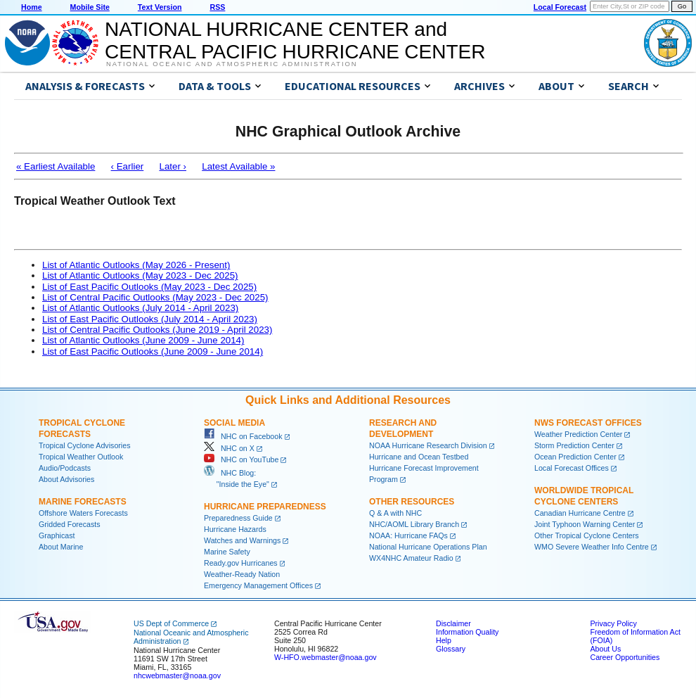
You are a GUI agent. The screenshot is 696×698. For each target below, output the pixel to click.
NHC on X (229, 448)
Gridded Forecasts (70, 524)
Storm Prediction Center (574, 445)
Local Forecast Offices (571, 468)
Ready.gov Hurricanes (241, 563)
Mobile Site (90, 7)
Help (443, 640)
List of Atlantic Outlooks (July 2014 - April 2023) (140, 308)
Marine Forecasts (83, 502)
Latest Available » (238, 166)
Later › (172, 166)
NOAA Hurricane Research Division (428, 445)
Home (31, 7)
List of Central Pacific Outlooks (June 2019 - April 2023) (157, 329)
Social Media (234, 423)
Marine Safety (227, 551)
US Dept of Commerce (171, 623)
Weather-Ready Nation (242, 574)
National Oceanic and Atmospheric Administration (231, 64)
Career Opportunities (624, 657)
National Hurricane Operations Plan (428, 546)
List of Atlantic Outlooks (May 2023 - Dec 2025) (140, 275)
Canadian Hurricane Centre (580, 513)
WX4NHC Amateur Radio (411, 558)
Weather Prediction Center (578, 434)
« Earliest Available (55, 166)
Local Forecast (560, 7)
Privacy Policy (613, 623)
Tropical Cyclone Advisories (85, 445)
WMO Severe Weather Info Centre (591, 546)
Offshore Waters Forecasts (83, 513)
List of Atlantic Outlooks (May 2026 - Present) (136, 265)
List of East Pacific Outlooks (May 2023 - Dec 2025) (149, 286)
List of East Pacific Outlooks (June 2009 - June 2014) (152, 351)
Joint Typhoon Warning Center (584, 524)
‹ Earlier (127, 166)
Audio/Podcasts (65, 468)
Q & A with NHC (395, 513)
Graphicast (57, 535)
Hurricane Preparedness (265, 507)
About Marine (61, 546)
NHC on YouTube (241, 459)
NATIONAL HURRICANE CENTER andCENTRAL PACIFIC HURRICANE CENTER (295, 40)
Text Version (160, 7)
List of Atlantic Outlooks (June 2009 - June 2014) (143, 340)
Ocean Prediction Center (575, 456)
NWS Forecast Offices (588, 423)
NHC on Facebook (243, 436)
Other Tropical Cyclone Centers (586, 535)
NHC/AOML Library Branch (414, 524)
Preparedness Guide (238, 518)
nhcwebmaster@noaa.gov (177, 675)
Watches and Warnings (242, 540)
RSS (217, 7)
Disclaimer (453, 623)
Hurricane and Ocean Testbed (418, 456)
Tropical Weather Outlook (81, 456)
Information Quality (467, 632)
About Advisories (66, 479)
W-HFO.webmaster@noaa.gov (325, 657)
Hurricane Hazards (235, 529)
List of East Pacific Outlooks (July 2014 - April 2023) (149, 319)
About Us (605, 649)
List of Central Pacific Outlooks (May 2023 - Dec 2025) (155, 297)
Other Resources (411, 502)
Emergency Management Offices (258, 585)
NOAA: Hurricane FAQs (408, 535)
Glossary (450, 649)
